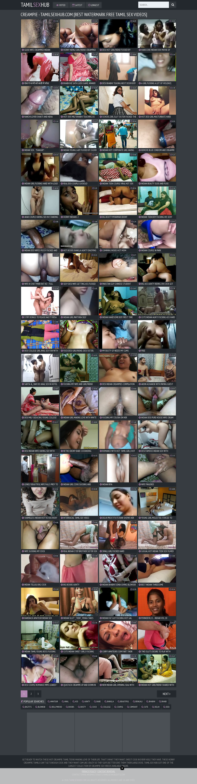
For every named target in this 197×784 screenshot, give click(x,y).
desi (166, 706)
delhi (155, 706)
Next (166, 694)
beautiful (123, 701)
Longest (93, 5)
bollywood (55, 706)
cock (93, 706)
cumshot (132, 706)
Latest (77, 5)
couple (118, 706)
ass (75, 701)
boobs (70, 706)
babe (97, 701)
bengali (138, 701)
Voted (60, 5)
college (106, 706)
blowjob (40, 706)
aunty (86, 701)
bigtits (27, 706)
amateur (53, 701)
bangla (109, 701)
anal (65, 701)
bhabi (163, 701)
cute (144, 706)
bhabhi (150, 701)
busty (82, 706)
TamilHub (35, 5)
